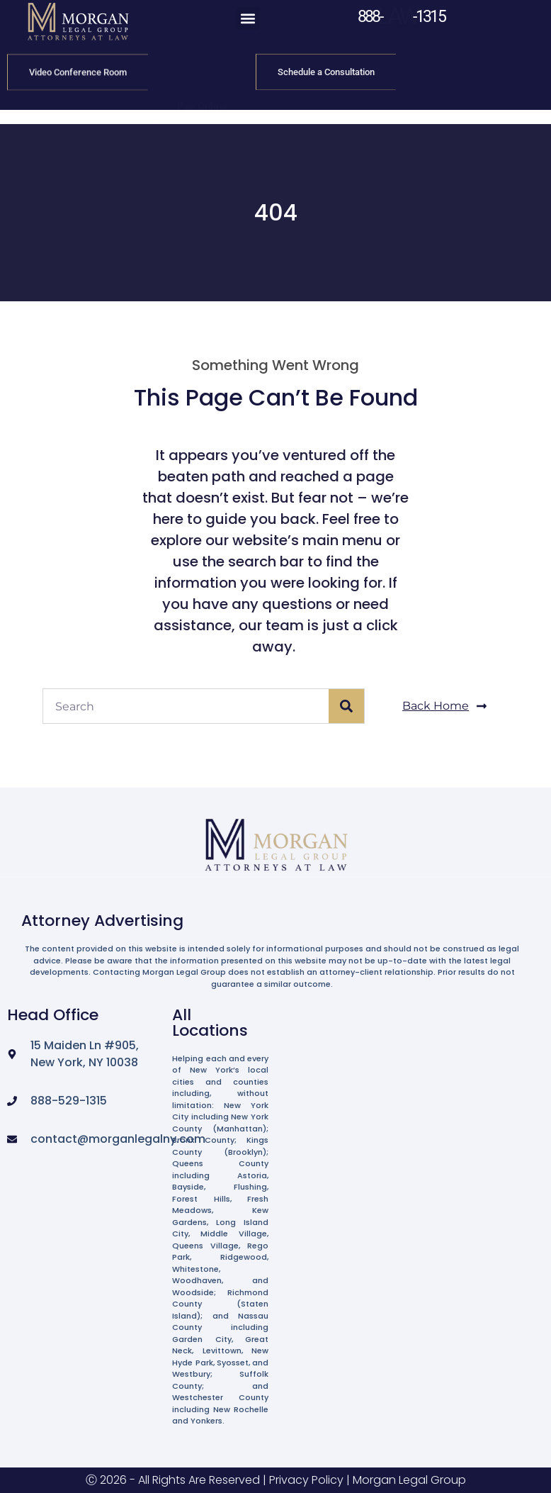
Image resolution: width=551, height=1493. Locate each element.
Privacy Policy (306, 1480)
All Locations (210, 1022)
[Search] (346, 706)
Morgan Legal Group (409, 1480)
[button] (248, 18)
